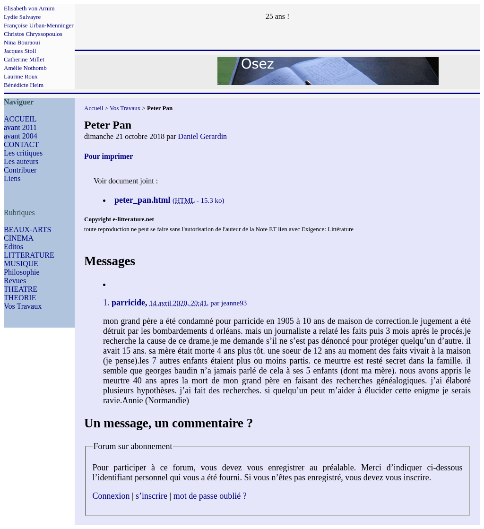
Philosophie (22, 272)
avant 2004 (20, 136)
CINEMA (19, 238)
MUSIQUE (21, 264)
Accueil (93, 108)
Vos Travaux (23, 306)
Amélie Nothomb (25, 67)
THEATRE (20, 289)
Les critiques (23, 153)
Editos (13, 247)
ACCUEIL (20, 119)
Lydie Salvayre (22, 16)
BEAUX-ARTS (27, 229)
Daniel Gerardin (202, 136)
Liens (12, 178)
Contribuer (20, 170)
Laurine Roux (21, 76)
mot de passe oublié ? (210, 496)
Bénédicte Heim (23, 84)
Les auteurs (21, 161)
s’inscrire (151, 496)
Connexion (111, 496)
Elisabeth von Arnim (29, 8)
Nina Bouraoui (22, 42)
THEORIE (20, 298)
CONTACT (21, 144)
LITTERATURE (29, 255)
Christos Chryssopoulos (33, 33)
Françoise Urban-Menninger (39, 25)
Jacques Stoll (20, 50)
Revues (15, 281)
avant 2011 (20, 127)
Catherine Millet (24, 59)
